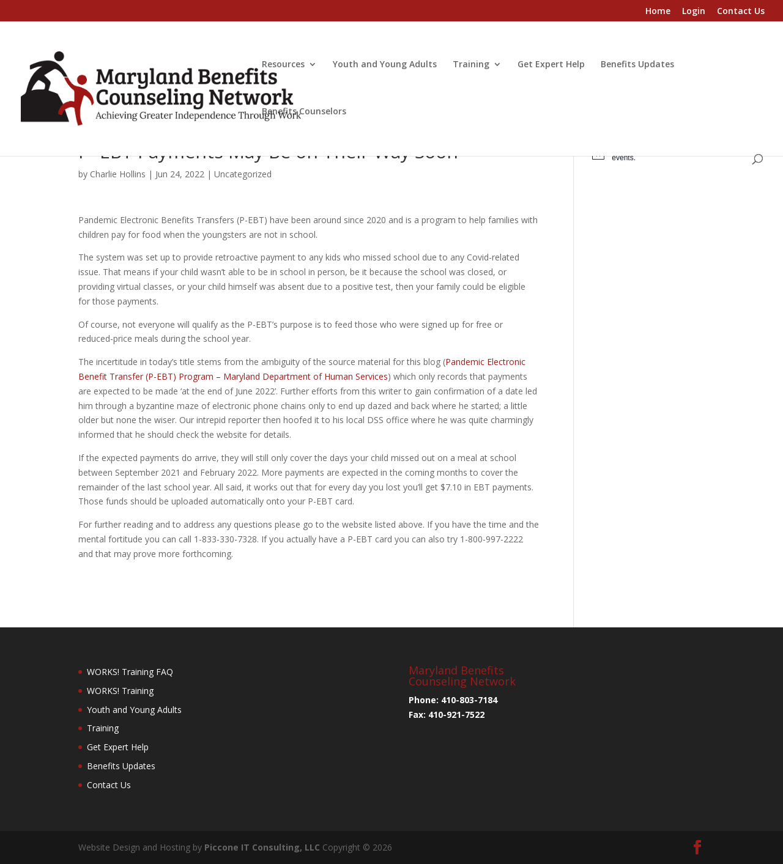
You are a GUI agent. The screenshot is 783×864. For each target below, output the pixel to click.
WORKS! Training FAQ (130, 672)
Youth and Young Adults (385, 65)
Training (471, 65)
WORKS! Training (120, 690)
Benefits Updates (637, 65)
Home (657, 12)
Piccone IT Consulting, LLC (263, 847)
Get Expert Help (551, 65)
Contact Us (741, 12)
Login (693, 12)
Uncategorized (243, 174)
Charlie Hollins (118, 174)
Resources (283, 65)
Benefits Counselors (304, 112)
